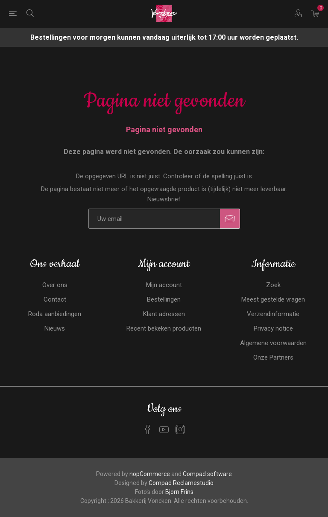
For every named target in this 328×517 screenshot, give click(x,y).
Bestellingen (164, 299)
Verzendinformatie (273, 314)
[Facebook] (148, 429)
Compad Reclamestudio (181, 482)
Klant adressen (164, 314)
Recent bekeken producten (163, 328)
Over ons (54, 285)
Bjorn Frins (179, 491)
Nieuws (54, 328)
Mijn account (164, 285)
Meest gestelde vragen (273, 299)
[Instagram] (180, 429)
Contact (55, 299)
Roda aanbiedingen (54, 314)
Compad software (207, 474)
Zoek (273, 285)
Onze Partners (273, 357)
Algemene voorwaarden (273, 343)
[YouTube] (164, 429)
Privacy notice (273, 328)
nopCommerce (149, 474)
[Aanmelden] (154, 219)
